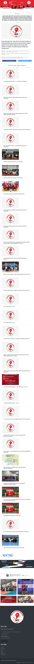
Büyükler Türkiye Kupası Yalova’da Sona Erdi (13, 161)
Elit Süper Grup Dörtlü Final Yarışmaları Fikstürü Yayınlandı (16, 338)
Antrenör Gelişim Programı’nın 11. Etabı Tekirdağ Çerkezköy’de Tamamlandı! (14, 484)
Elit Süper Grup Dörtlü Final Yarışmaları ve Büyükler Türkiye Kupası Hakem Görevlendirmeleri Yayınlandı (16, 243)
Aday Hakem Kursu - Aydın (9, 306)
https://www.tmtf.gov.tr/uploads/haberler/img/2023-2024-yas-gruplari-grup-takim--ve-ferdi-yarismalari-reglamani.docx (15, 51)
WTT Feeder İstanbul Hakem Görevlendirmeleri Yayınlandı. (16, 531)
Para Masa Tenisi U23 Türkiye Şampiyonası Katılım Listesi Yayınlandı (15, 98)
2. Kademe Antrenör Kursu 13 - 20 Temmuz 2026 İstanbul (15, 81)
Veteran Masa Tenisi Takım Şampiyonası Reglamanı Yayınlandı (17, 129)
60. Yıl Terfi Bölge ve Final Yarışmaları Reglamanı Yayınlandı (16, 419)
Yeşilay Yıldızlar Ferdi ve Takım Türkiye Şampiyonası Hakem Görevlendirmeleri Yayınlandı (16, 355)
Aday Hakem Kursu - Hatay (9, 322)
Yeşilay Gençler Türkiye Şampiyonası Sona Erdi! (13, 547)
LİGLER (2, 651)
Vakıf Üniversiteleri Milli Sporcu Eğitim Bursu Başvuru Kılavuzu (15, 259)
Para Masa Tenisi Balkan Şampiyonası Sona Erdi (13, 194)
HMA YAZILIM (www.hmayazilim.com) (26, 662)
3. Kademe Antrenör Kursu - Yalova (11, 403)
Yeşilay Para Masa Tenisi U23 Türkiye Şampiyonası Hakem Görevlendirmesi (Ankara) (15, 114)
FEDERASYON (3, 648)
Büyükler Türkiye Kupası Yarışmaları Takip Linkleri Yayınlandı (16, 290)
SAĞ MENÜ (17, 13)
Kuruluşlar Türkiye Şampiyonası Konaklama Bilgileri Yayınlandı (14, 226)
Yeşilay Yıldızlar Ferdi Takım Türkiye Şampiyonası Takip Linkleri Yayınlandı (16, 371)
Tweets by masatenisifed (4, 573)
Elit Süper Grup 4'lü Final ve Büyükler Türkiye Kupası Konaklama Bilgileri (14, 436)
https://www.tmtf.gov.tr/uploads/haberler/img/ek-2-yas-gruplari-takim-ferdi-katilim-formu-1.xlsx (15, 54)
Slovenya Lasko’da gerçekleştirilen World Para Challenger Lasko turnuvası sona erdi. (16, 500)
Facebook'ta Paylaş (7, 61)
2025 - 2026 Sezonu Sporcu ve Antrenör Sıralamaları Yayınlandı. (14, 146)
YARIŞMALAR (3, 653)
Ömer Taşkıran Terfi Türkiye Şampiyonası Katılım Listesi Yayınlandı (14, 210)
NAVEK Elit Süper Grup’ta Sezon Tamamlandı (13, 177)
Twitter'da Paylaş (23, 61)
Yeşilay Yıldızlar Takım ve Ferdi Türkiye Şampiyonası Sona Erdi (16, 274)
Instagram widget (17, 602)
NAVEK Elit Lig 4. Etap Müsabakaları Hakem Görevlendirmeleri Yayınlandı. (17, 452)
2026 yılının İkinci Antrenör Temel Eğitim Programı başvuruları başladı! (14, 468)
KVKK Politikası (3, 654)
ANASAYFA (2, 647)
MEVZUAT (2, 650)
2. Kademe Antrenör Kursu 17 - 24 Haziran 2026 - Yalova (15, 386)
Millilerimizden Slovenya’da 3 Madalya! (12, 515)
